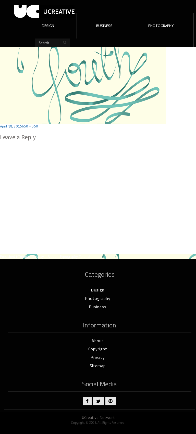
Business (97, 307)
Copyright (97, 349)
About (98, 341)
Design (97, 290)
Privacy (98, 357)
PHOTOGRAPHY (161, 25)
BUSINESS (104, 25)
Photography (98, 298)
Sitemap (98, 366)
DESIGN (48, 25)
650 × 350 (30, 126)
